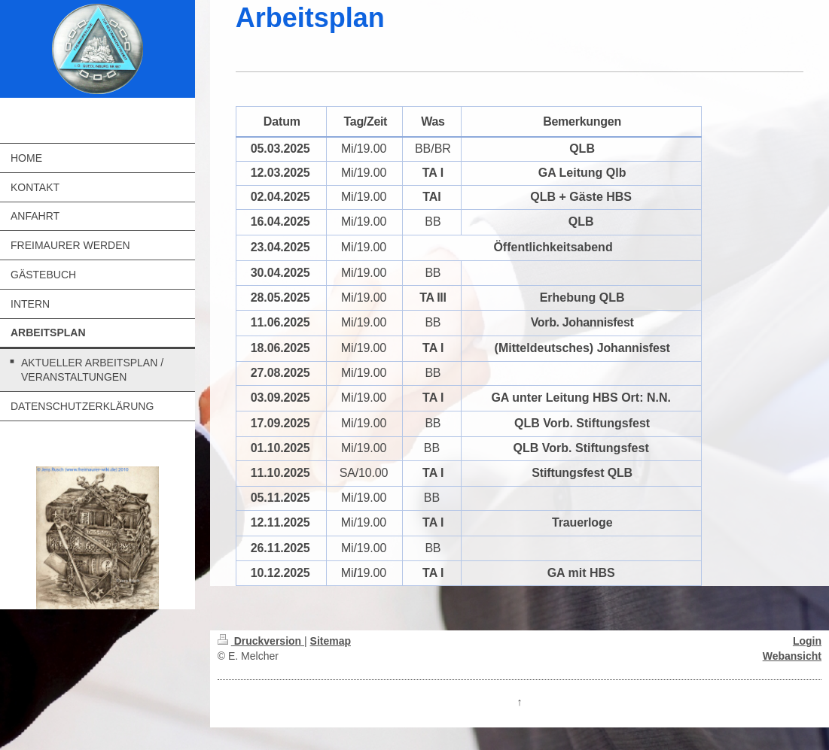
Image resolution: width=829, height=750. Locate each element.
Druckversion (261, 641)
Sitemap (330, 641)
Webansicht (792, 656)
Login (807, 641)
